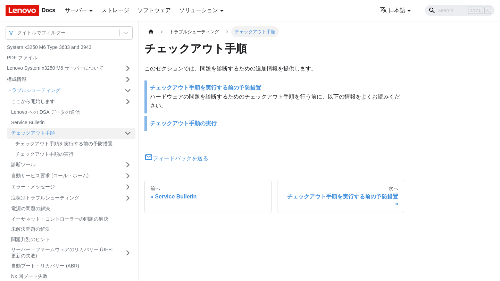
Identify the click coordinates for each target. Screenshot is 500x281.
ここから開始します (33, 101)
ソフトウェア (154, 10)
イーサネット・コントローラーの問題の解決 (59, 219)
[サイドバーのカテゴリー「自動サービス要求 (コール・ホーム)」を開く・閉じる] (127, 175)
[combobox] (17, 33)
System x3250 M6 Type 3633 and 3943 (49, 47)
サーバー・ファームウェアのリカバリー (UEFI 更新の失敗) (61, 252)
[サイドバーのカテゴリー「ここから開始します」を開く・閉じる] (127, 101)
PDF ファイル (22, 57)
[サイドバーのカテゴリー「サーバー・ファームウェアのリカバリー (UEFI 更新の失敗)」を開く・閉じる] (127, 253)
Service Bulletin (28, 122)
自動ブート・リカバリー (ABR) (45, 266)
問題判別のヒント (30, 239)
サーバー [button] (76, 10)
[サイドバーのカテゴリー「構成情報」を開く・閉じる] (127, 79)
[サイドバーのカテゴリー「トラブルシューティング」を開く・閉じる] (127, 90)
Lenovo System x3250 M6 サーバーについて (55, 68)
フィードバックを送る (176, 158)
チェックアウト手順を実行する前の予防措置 (63, 143)
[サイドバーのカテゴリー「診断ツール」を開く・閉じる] (127, 164)
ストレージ (115, 10)
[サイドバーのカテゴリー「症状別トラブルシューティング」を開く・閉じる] (127, 198)
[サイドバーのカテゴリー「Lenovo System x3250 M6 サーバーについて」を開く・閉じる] (127, 68)
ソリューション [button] (198, 10)
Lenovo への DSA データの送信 (45, 112)
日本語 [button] (392, 10)
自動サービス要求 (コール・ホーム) (50, 175)
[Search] (459, 10)
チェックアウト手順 (33, 133)
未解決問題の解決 (30, 229)
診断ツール (23, 164)
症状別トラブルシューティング (45, 198)
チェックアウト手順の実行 (44, 154)
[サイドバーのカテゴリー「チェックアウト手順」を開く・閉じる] (127, 133)
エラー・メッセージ (33, 186)
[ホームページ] (151, 31)
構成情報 (16, 79)
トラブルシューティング (33, 90)
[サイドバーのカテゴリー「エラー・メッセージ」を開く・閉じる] (127, 187)
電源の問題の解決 (30, 208)
